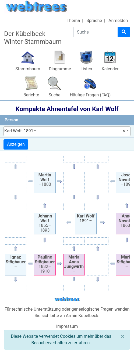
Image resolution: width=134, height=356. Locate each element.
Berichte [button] (31, 94)
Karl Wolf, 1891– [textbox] (64, 131)
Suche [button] (54, 94)
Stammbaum (27, 68)
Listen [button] (86, 68)
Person (11, 119)
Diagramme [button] (60, 68)
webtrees (67, 299)
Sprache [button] (94, 20)
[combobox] (67, 131)
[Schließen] (122, 336)
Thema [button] (73, 20)
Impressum (67, 326)
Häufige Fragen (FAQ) (90, 94)
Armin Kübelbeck (82, 315)
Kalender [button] (110, 68)
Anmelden (118, 20)
